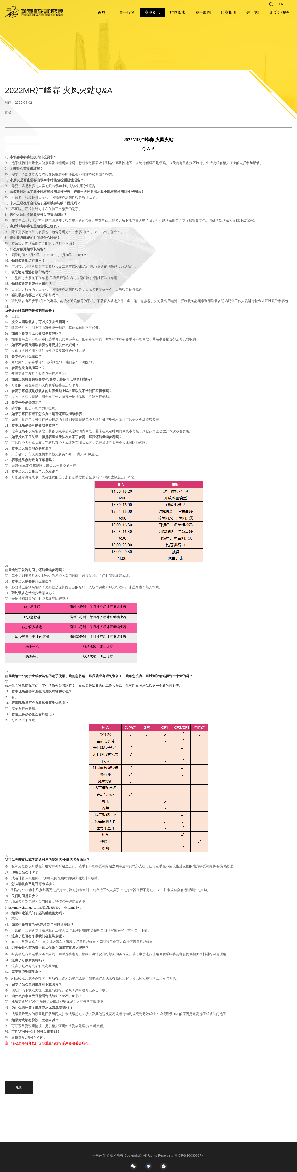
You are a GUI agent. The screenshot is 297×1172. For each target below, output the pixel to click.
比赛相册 (228, 12)
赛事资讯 (152, 12)
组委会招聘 (279, 12)
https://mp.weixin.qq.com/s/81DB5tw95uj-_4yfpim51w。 (44, 907)
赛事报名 (127, 12)
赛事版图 (203, 12)
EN (281, 4)
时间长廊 (177, 12)
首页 (101, 12)
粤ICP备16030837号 (189, 1155)
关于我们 (254, 12)
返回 (19, 1087)
